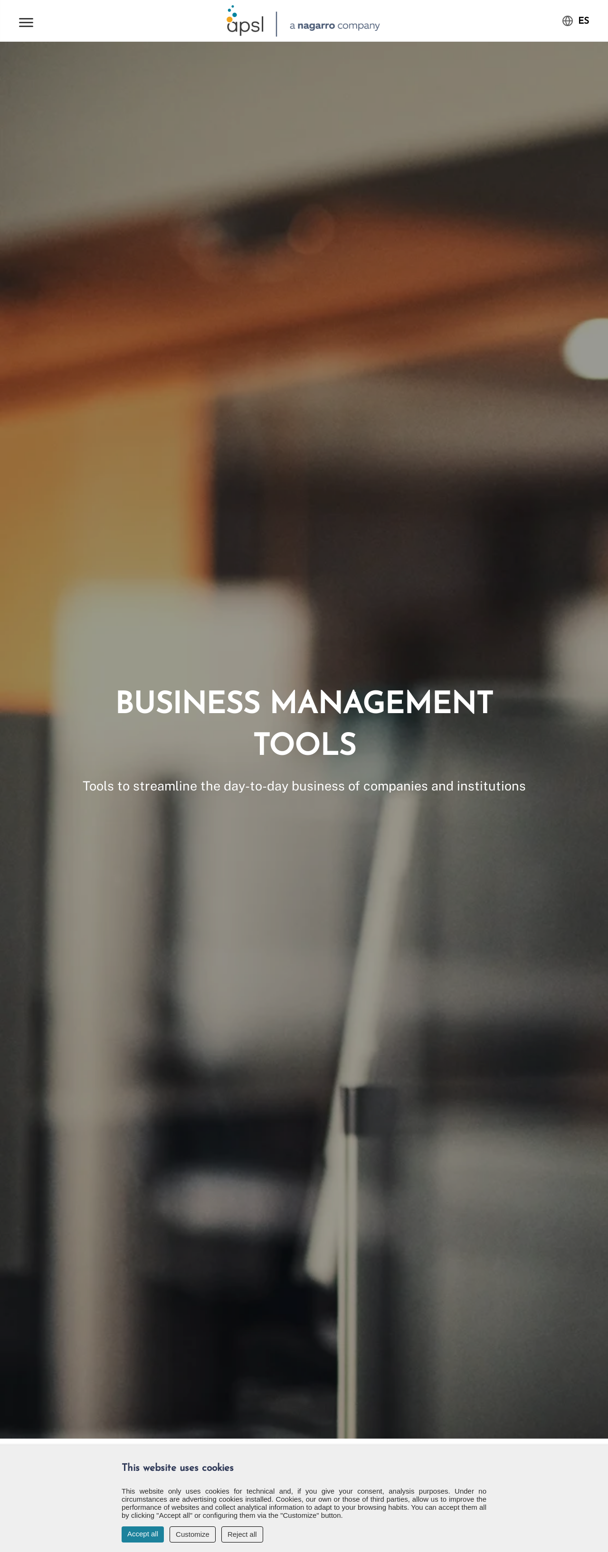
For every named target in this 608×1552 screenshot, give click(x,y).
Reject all (242, 1534)
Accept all (142, 1534)
